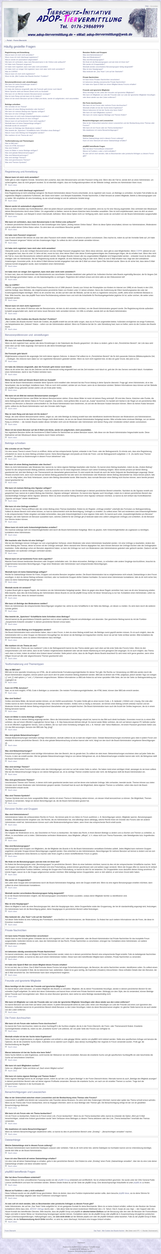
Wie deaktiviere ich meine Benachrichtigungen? (100, 130)
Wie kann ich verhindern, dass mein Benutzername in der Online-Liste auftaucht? (35, 62)
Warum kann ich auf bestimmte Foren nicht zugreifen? (25, 121)
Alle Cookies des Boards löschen (113, 1231)
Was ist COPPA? (11, 71)
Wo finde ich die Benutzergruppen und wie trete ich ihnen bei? (106, 62)
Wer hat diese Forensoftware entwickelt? (98, 149)
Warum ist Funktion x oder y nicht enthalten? (99, 151)
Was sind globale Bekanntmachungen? (19, 153)
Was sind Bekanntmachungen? (16, 155)
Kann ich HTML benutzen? (15, 146)
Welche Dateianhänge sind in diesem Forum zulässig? (103, 138)
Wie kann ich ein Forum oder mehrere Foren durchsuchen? (105, 105)
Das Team (97, 1231)
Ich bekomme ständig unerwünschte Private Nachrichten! (104, 82)
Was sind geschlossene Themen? (17, 160)
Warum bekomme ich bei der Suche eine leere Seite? (103, 110)
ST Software (83, 1249)
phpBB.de (138, 1183)
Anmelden (154, 6)
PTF (91, 1249)
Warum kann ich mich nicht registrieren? (20, 74)
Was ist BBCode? (11, 143)
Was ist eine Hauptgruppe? (93, 69)
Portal (9, 40)
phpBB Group (63, 1180)
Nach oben (12, 185)
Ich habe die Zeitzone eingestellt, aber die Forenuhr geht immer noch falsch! (33, 89)
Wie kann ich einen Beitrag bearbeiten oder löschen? (25, 109)
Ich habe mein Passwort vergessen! (18, 64)
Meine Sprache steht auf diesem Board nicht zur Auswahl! (26, 91)
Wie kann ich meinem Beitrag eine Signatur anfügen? (25, 111)
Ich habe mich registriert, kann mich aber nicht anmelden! (26, 67)
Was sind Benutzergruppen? (93, 60)
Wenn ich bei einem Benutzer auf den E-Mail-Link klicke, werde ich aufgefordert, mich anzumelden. (42, 98)
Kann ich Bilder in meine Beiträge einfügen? (21, 150)
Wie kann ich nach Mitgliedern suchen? (97, 112)
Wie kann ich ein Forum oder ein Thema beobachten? (103, 128)
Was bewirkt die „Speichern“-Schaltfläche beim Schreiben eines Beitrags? (32, 130)
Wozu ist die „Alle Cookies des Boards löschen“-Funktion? (26, 76)
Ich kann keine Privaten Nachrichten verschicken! (101, 79)
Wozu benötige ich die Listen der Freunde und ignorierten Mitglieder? (108, 92)
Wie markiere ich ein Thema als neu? (19, 135)
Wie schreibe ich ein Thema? (16, 107)
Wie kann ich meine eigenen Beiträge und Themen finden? (105, 115)
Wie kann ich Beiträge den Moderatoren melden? (23, 128)
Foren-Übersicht (20, 40)
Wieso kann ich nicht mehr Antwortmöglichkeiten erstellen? (27, 116)
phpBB (73, 1247)
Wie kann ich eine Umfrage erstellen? (19, 114)
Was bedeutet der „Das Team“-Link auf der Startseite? (103, 71)
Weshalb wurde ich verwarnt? (16, 126)
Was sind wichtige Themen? (15, 157)
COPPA (139, 251)
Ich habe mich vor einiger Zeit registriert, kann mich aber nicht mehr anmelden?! (35, 69)
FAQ (147, 6)
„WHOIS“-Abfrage (36, 1209)
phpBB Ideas (124, 1193)
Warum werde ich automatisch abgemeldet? (21, 60)
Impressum (81, 1243)
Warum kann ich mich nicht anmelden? (19, 55)
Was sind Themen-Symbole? (16, 162)
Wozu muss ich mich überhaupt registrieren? (21, 57)
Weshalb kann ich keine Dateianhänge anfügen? (23, 123)
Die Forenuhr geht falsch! (14, 87)
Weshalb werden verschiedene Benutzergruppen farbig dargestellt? (108, 67)
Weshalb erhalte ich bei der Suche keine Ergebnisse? (103, 108)
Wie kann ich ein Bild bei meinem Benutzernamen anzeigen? (28, 94)
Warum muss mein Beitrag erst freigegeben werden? (24, 133)
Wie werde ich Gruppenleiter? (94, 64)
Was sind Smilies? (12, 148)
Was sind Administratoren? (93, 55)
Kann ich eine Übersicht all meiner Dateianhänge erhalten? (105, 141)
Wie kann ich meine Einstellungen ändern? (21, 84)
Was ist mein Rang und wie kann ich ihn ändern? (23, 96)
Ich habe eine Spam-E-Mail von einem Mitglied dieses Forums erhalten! (109, 84)
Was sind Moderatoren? (92, 57)
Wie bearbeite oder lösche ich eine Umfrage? (22, 118)
